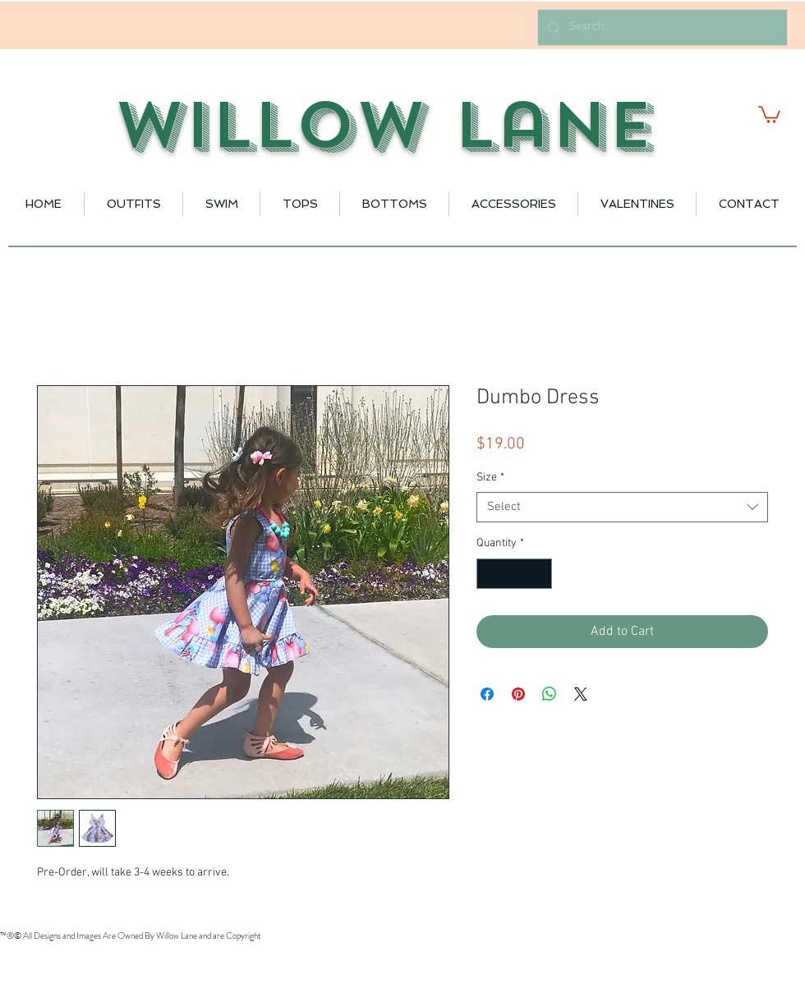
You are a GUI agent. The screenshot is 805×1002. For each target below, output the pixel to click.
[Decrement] (489, 573)
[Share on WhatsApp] (549, 694)
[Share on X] (581, 694)
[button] (769, 113)
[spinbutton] (514, 573)
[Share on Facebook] (487, 694)
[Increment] (539, 573)
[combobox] (622, 507)
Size (490, 478)
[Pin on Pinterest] (518, 694)
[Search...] (660, 27)
